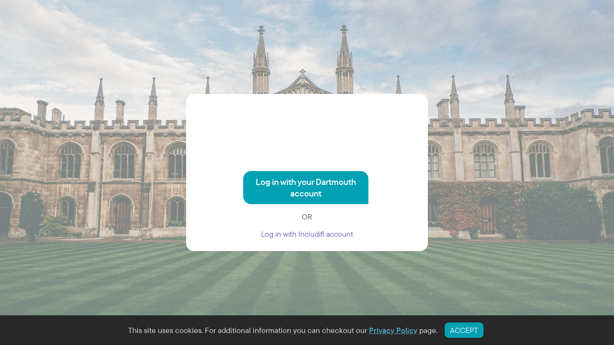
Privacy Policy (393, 330)
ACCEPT (464, 330)
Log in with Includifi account (307, 234)
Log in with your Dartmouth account (306, 187)
